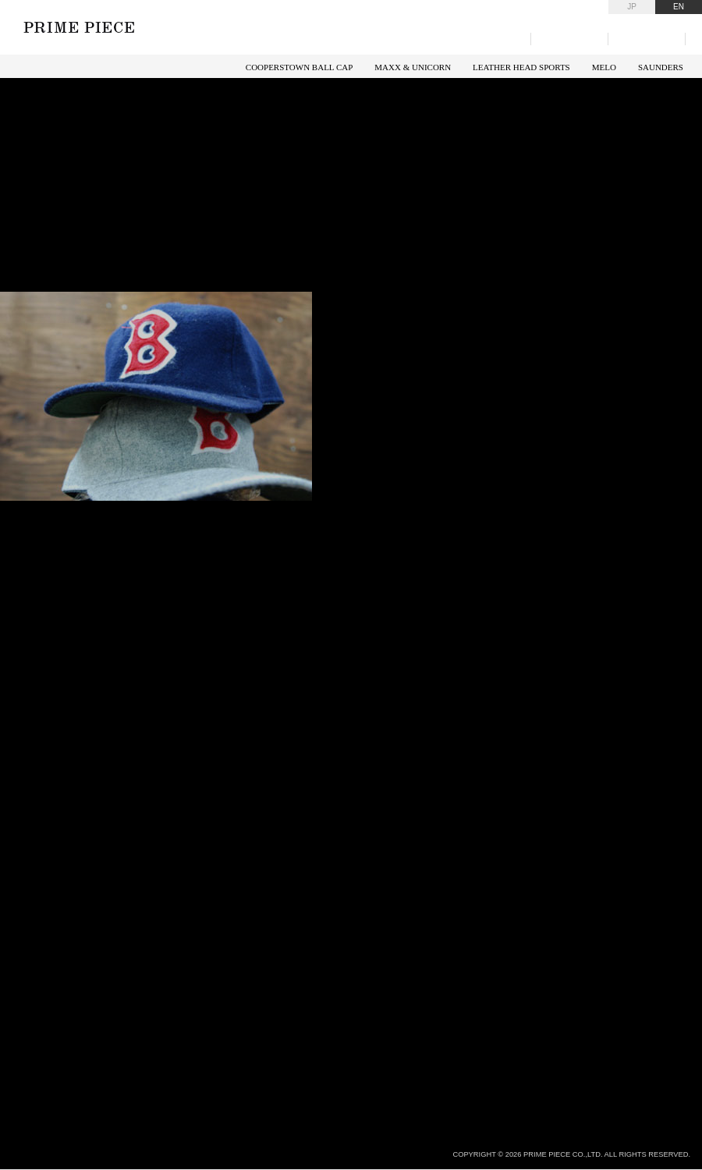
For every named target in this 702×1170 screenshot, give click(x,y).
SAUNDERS (660, 67)
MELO (604, 67)
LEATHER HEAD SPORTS (521, 67)
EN (678, 6)
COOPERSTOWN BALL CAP (299, 67)
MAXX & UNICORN (412, 67)
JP (631, 6)
